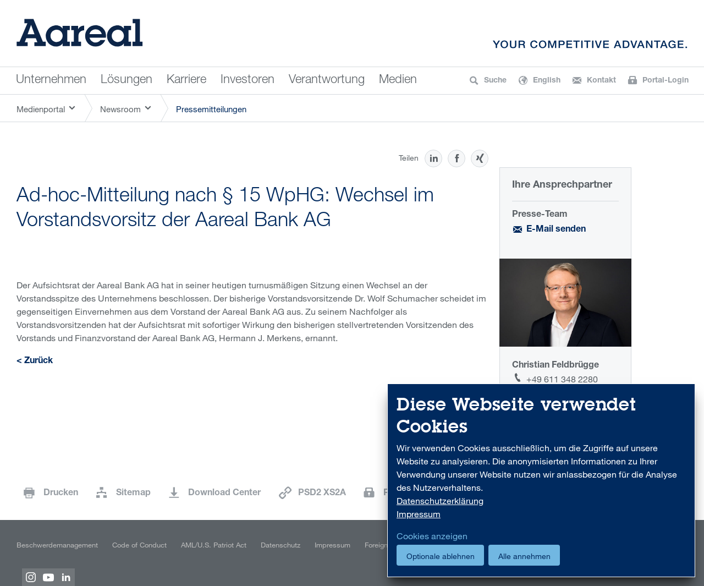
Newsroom (120, 109)
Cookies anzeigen (432, 535)
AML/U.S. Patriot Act (213, 544)
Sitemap (133, 493)
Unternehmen (51, 80)
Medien (398, 80)
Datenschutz (280, 544)
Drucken (60, 493)
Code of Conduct (139, 544)
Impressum (332, 544)
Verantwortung (327, 80)
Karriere (186, 80)
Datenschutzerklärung (440, 500)
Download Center (224, 493)
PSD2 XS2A (322, 493)
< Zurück (34, 361)
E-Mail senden (556, 230)
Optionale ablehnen (440, 556)
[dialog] (541, 481)
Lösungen (126, 80)
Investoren (247, 80)
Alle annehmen (524, 556)
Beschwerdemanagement (57, 544)
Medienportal (40, 109)
